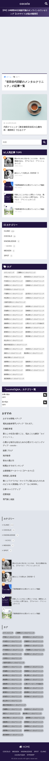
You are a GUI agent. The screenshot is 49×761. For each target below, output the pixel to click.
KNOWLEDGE (12, 241)
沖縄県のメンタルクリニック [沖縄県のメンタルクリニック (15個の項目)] (13, 349)
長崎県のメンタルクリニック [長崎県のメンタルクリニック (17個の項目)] (13, 370)
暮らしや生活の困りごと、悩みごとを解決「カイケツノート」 (24, 435)
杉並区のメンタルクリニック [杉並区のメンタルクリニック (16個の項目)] (13, 336)
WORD (11, 246)
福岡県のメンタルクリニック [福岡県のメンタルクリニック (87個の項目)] (13, 362)
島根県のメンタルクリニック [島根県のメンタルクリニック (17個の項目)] (13, 319)
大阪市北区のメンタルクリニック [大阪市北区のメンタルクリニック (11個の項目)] (14, 302)
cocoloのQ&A (20, 755)
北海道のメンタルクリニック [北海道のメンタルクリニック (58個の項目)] (35, 285)
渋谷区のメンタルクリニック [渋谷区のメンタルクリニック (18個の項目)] (35, 349)
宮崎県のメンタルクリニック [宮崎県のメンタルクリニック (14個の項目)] (35, 311)
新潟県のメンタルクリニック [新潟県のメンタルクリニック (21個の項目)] (35, 332)
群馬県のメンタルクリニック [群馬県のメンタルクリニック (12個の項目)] (13, 366)
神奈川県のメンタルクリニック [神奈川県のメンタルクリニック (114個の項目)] (14, 357)
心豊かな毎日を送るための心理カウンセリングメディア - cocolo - (24, 444)
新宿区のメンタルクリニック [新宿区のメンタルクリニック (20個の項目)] (13, 332)
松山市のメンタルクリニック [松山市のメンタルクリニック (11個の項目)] (13, 340)
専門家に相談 (8, 499)
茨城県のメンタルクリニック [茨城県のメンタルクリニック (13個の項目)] (35, 366)
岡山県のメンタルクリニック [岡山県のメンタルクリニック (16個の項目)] (35, 315)
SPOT (8, 255)
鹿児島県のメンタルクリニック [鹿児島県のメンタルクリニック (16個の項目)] (14, 378)
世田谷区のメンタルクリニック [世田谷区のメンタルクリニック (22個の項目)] (34, 277)
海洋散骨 (6, 456)
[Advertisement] (24, 45)
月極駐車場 (7, 429)
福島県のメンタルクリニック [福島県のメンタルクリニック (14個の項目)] (35, 362)
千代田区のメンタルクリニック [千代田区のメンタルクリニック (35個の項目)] (14, 289)
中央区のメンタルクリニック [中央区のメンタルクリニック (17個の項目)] (13, 281)
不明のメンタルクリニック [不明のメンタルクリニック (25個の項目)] (12, 277)
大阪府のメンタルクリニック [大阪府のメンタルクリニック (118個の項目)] (13, 306)
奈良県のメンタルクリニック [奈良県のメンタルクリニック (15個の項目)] (35, 306)
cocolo (25, 3)
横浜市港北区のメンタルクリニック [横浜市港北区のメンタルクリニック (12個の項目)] (15, 345)
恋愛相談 (6, 494)
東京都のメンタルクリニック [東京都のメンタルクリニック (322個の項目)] (35, 336)
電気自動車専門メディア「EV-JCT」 (18, 424)
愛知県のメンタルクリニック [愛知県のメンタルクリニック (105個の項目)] (35, 328)
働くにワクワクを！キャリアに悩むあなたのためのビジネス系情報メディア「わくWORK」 (24, 482)
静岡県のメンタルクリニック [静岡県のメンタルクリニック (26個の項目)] (13, 374)
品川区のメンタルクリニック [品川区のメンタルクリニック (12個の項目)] (35, 294)
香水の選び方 (8, 461)
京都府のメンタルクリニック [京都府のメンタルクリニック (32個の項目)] (35, 281)
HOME (24, 746)
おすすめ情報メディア (12, 419)
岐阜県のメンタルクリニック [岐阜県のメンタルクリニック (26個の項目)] (13, 315)
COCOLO (10, 236)
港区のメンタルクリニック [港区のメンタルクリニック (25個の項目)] (12, 353)
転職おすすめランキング (13, 466)
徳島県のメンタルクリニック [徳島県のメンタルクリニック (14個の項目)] (13, 323)
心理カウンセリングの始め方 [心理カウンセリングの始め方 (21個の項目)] (35, 323)
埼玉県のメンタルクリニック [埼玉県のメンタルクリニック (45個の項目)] (13, 298)
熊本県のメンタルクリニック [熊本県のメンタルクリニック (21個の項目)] (33, 353)
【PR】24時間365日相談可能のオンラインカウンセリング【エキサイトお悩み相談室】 (24, 12)
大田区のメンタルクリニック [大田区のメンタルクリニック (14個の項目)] (35, 298)
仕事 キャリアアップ (11, 489)
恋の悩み (5, 402)
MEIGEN (9, 250)
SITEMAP (30, 755)
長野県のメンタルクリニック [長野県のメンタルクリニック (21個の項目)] (35, 370)
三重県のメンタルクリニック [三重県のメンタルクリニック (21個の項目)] (26, 272)
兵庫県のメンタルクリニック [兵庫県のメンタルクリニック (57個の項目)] (13, 285)
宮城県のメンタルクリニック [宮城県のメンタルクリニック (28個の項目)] (13, 311)
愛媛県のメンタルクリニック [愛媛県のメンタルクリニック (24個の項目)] (13, 328)
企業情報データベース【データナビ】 (19, 471)
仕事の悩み (6, 394)
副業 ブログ (8, 451)
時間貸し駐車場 (9, 476)
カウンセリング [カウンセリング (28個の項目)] (9, 272)
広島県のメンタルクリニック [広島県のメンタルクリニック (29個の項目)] (35, 319)
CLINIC (9, 231)
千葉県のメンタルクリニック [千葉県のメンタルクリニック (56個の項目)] (13, 294)
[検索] (44, 142)
